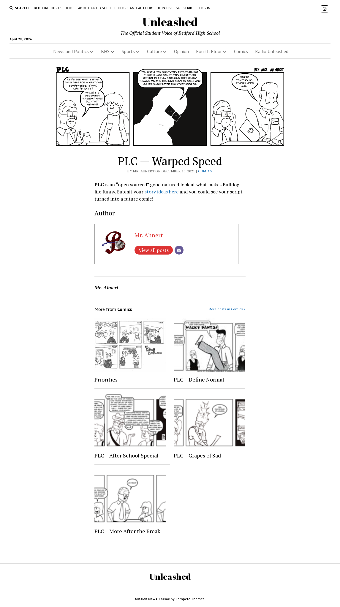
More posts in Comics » (227, 309)
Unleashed (170, 21)
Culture (154, 51)
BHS (105, 51)
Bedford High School (54, 8)
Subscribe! (186, 8)
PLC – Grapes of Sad (197, 455)
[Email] (179, 250)
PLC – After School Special (126, 455)
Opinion (181, 51)
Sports (128, 51)
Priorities (106, 379)
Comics (241, 51)
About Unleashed (94, 8)
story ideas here (161, 191)
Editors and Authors (134, 8)
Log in (205, 8)
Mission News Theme (152, 599)
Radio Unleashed (271, 51)
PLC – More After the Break (127, 531)
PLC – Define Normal (199, 379)
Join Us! (165, 8)
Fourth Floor (209, 51)
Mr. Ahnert (149, 235)
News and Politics (71, 51)
